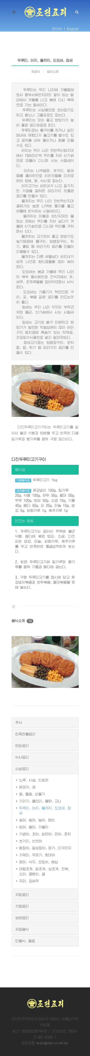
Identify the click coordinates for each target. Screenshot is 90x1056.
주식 (18, 722)
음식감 (20, 469)
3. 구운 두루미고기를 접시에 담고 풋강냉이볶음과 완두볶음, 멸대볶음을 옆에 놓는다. (45, 582)
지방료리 (22, 894)
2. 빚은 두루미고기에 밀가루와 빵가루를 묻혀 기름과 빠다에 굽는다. (45, 564)
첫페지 (35, 71)
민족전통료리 (25, 734)
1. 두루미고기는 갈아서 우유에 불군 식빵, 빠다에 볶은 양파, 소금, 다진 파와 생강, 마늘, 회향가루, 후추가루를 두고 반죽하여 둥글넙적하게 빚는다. (45, 541)
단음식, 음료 (25, 941)
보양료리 (22, 918)
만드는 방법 (24, 521)
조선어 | (58, 29)
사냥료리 (22, 769)
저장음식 (22, 929)
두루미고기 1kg (36, 480)
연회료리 (22, 745)
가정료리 (22, 906)
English (73, 29)
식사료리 (22, 757)
